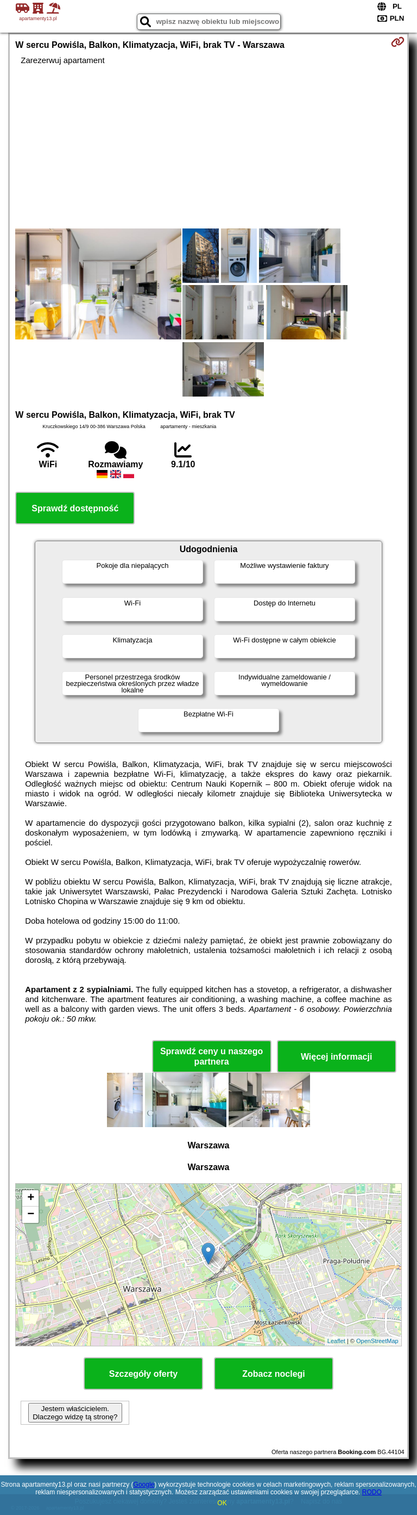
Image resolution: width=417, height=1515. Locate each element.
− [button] (30, 1215)
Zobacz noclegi (273, 1373)
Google (144, 1484)
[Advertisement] (208, 147)
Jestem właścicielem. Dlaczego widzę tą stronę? (75, 1413)
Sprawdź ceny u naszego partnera (211, 1056)
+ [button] (30, 1198)
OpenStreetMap (377, 1341)
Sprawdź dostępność (74, 508)
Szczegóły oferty (143, 1373)
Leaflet (336, 1341)
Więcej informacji (336, 1056)
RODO (372, 1492)
